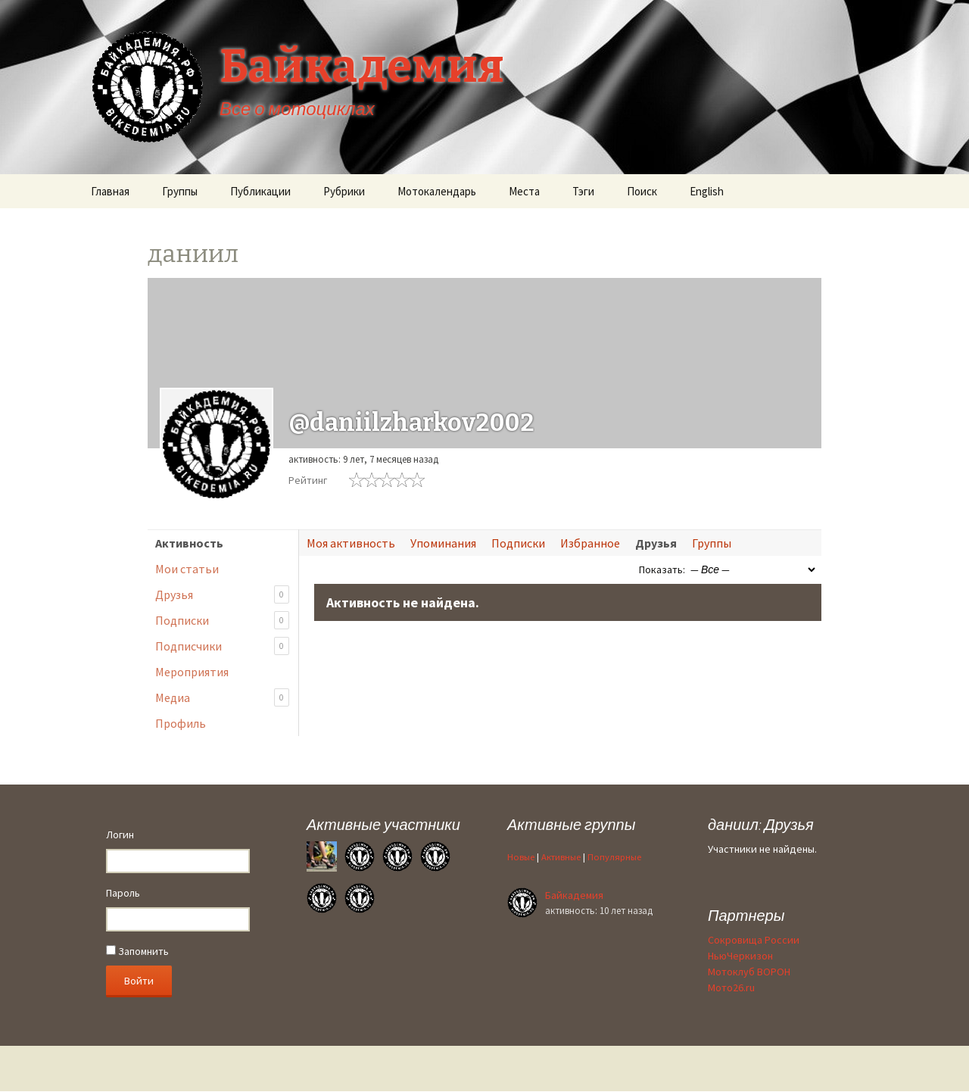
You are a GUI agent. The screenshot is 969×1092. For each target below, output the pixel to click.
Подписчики (222, 646)
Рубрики (344, 191)
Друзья (222, 594)
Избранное (590, 543)
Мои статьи (187, 568)
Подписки (222, 620)
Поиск (642, 191)
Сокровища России (753, 940)
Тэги (583, 191)
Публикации (260, 191)
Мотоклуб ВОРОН (749, 971)
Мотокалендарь (436, 191)
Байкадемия (574, 895)
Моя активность (351, 543)
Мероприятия (192, 671)
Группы (180, 191)
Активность (189, 543)
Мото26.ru (731, 987)
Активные (561, 857)
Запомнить (137, 951)
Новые (520, 857)
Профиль (180, 723)
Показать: (662, 569)
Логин (120, 834)
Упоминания (443, 543)
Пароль (123, 893)
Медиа (222, 697)
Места (524, 191)
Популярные (614, 857)
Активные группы (571, 824)
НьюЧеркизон (740, 956)
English (707, 191)
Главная (110, 191)
